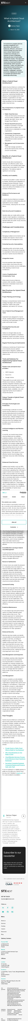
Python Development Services (14, 1004)
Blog (2, 934)
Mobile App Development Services (15, 1001)
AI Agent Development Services (14, 1018)
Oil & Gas (9, 1012)
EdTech (20, 1014)
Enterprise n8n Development (13, 996)
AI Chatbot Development (12, 1020)
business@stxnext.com (7, 899)
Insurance (20, 1009)
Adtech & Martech (18, 1012)
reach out (19, 773)
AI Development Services (13, 988)
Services (3, 923)
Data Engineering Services (13, 993)
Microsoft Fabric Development (14, 994)
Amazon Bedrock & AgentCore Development (14, 998)
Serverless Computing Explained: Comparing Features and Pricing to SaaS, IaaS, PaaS (15, 765)
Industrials (9, 1010)
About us (3, 920)
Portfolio (3, 926)
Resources (3, 931)
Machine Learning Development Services (16, 989)
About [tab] (23, 496)
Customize (14, 527)
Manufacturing (17, 1010)
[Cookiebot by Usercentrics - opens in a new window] (20, 493)
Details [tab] (14, 496)
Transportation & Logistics (13, 1013)
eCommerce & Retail (11, 1014)
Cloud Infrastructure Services (13, 992)
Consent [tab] (5, 496)
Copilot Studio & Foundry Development (15, 1000)
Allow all (14, 522)
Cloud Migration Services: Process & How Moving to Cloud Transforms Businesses (15, 758)
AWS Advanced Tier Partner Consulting (16, 990)
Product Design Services (12, 1002)
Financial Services (11, 1009)
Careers (3, 929)
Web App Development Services (14, 1005)
